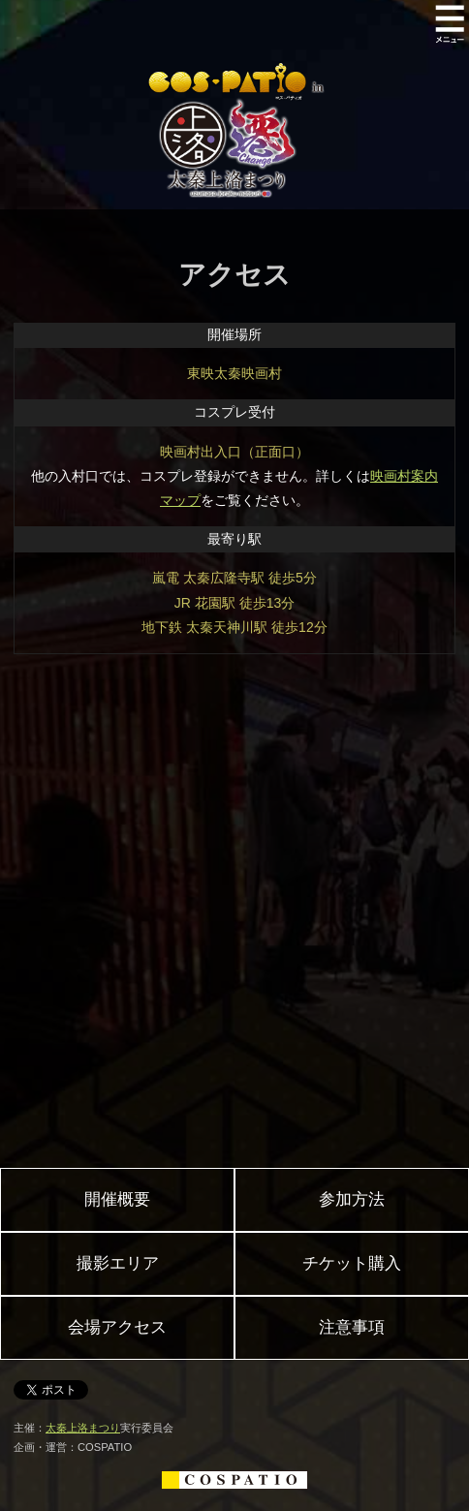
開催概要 (117, 1199)
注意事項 (352, 1327)
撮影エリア (118, 1263)
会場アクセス (117, 1327)
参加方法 (352, 1199)
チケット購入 (351, 1263)
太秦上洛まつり (83, 1427)
